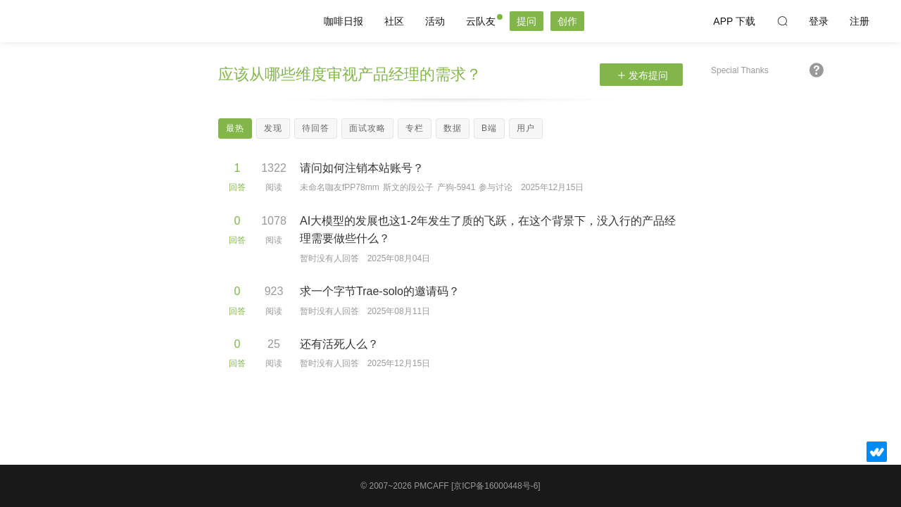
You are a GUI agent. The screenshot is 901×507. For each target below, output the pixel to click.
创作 (567, 21)
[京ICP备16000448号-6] (496, 486)
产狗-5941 (456, 187)
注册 (859, 21)
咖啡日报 (343, 21)
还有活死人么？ (339, 344)
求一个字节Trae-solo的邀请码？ (380, 291)
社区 (394, 21)
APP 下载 (734, 21)
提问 (526, 21)
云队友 (481, 21)
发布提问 (643, 75)
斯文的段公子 (408, 187)
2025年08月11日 (398, 311)
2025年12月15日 (552, 187)
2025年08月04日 (398, 258)
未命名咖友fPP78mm (339, 187)
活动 (435, 21)
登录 (818, 21)
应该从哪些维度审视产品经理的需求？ (349, 74)
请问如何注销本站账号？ (362, 168)
